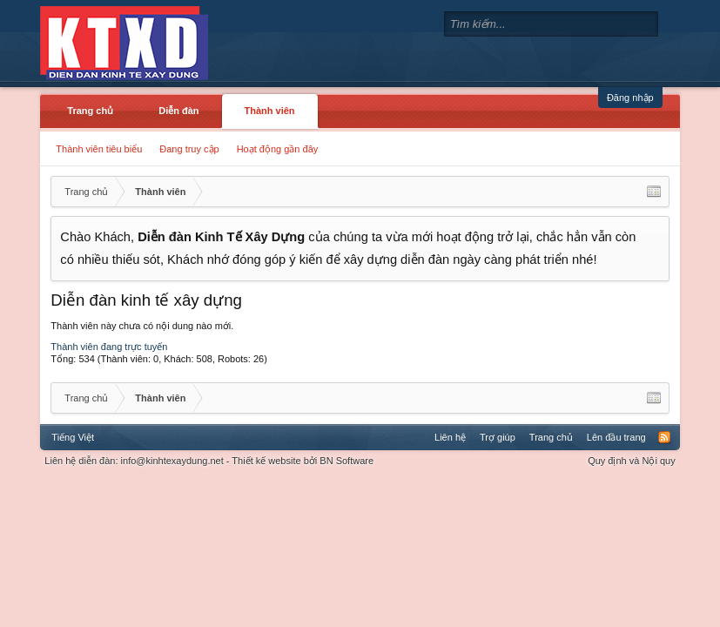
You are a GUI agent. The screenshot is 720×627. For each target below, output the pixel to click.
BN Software (346, 460)
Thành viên (270, 110)
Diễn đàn (178, 110)
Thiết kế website (266, 460)
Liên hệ (450, 437)
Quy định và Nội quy (632, 460)
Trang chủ (90, 110)
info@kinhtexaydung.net (172, 460)
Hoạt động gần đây (278, 149)
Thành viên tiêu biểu (99, 149)
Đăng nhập (630, 97)
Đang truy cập (189, 149)
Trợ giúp (497, 437)
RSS (664, 437)
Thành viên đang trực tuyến (108, 346)
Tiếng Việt (72, 437)
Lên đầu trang (616, 437)
